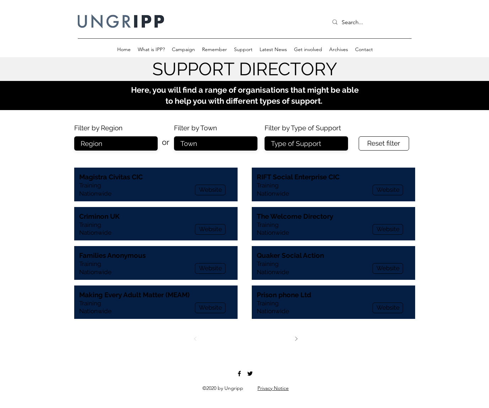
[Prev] (195, 339)
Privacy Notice (273, 388)
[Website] (210, 190)
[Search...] (369, 22)
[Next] (296, 339)
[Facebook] (239, 373)
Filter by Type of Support (303, 128)
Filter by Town (195, 128)
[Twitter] (250, 373)
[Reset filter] (384, 143)
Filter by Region (98, 128)
